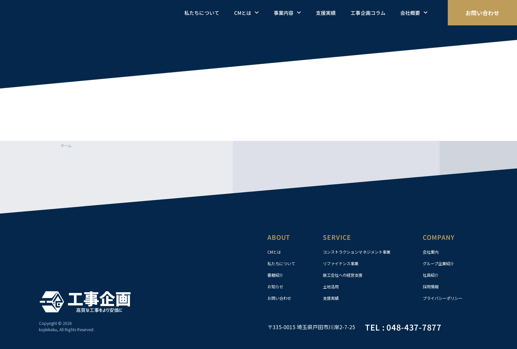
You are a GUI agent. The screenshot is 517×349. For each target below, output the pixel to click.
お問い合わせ (281, 298)
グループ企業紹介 (441, 263)
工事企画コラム (367, 12)
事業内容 (287, 12)
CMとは (246, 12)
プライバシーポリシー (446, 298)
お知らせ (276, 286)
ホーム (67, 145)
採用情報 (432, 286)
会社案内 (432, 252)
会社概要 (414, 12)
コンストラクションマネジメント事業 (362, 252)
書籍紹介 (276, 275)
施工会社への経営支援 (346, 275)
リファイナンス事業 (343, 263)
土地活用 (332, 286)
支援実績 (326, 12)
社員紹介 (432, 275)
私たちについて (201, 12)
